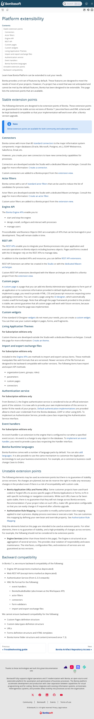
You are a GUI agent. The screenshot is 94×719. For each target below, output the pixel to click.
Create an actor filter (39, 196)
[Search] (72, 3)
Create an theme (41, 340)
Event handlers (11, 60)
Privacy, (55, 707)
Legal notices (62, 707)
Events (53, 702)
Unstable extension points (14, 67)
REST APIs (10, 246)
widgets (32, 317)
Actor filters (9, 35)
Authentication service (14, 57)
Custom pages (11, 45)
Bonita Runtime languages (16, 63)
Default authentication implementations (56, 408)
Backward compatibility (13, 70)
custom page (10, 286)
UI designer (59, 296)
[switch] (86, 3)
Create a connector (38, 167)
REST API (8, 41)
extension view (65, 173)
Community (27, 702)
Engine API (9, 38)
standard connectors (43, 143)
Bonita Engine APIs (15, 212)
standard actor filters (38, 183)
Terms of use (65, 702)
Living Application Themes (16, 51)
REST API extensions (71, 258)
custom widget (83, 317)
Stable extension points (13, 29)
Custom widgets (11, 48)
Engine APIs (22, 356)
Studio (51, 263)
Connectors (9, 32)
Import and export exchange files (18, 54)
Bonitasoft (41, 702)
